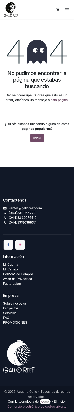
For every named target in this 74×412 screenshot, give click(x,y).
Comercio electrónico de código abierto (37, 406)
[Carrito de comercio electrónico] (58, 10)
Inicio (37, 138)
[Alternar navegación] (67, 9)
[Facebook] (8, 245)
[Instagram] (20, 245)
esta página (59, 100)
